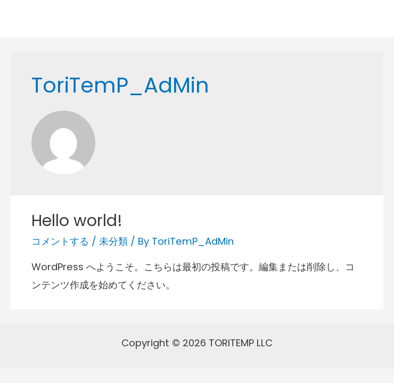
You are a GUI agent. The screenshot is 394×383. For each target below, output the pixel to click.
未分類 (113, 241)
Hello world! (76, 221)
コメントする (60, 241)
